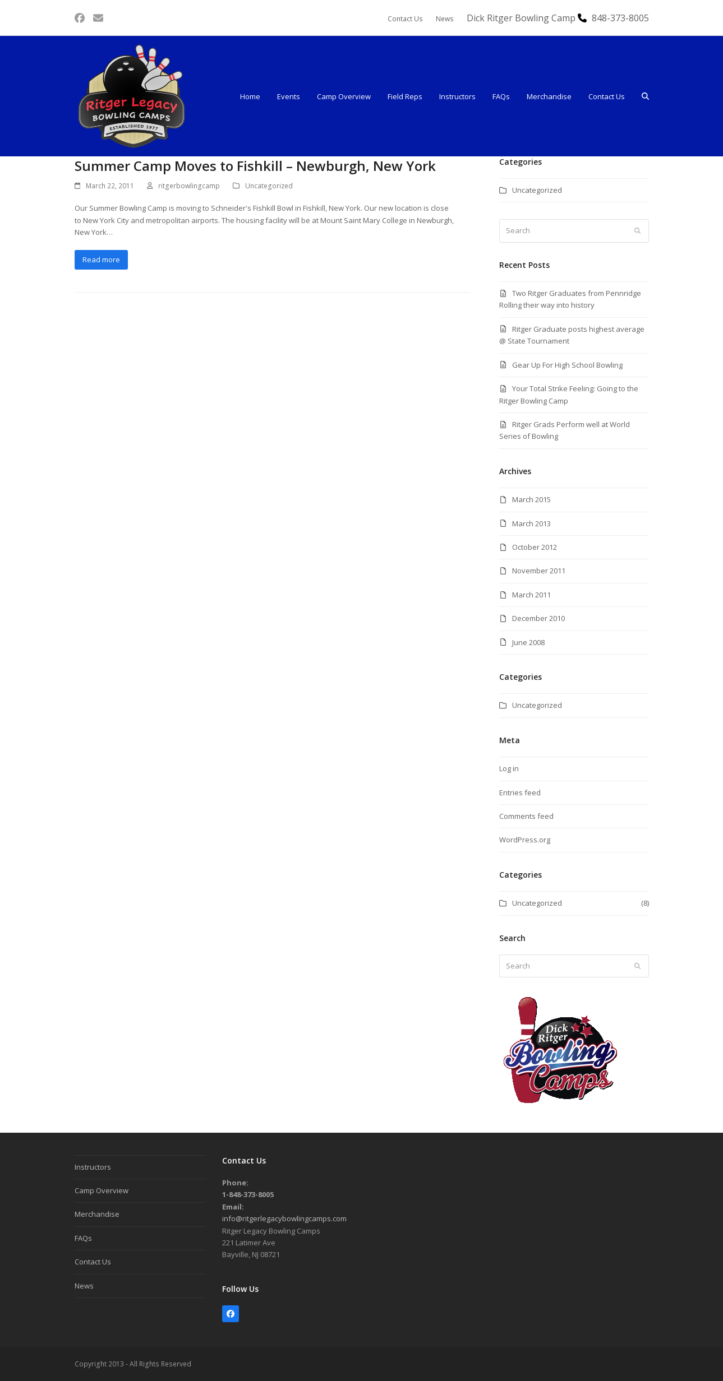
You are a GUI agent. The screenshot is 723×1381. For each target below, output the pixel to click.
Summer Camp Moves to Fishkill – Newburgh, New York (255, 165)
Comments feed (526, 816)
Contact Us (93, 1262)
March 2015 (531, 499)
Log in (509, 768)
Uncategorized (269, 186)
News (84, 1286)
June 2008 (528, 642)
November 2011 (538, 571)
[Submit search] (637, 231)
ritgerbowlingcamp (189, 186)
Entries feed (520, 792)
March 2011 (531, 595)
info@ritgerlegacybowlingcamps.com (284, 1218)
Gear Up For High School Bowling (567, 365)
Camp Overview (101, 1190)
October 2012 (534, 547)
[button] (645, 96)
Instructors (93, 1167)
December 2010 (538, 618)
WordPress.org (524, 840)
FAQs (83, 1238)
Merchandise (97, 1214)
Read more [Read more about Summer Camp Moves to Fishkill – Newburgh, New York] (101, 259)
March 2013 (531, 523)
